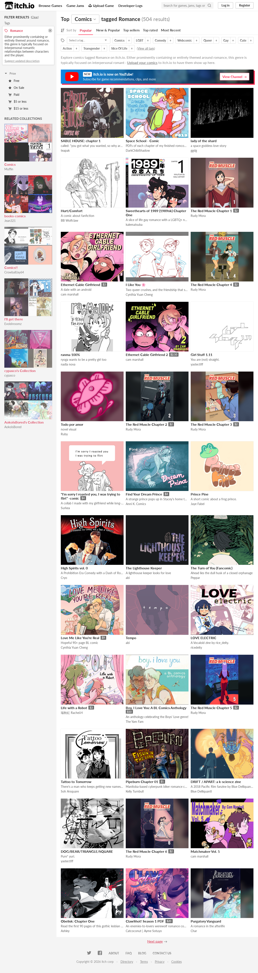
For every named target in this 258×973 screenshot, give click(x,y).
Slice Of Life (119, 48)
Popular (86, 30)
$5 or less (17, 101)
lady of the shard (204, 141)
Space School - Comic (142, 141)
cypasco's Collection (20, 371)
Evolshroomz (13, 324)
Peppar (195, 578)
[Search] (209, 5)
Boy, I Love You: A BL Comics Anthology (156, 708)
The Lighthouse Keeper (144, 568)
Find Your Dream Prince (144, 494)
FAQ (129, 953)
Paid (13, 94)
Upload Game (101, 5)
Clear (34, 17)
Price (10, 73)
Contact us (162, 953)
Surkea (65, 508)
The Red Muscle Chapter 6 (146, 851)
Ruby (64, 434)
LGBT (139, 40)
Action (67, 48)
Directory (127, 961)
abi (128, 578)
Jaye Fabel (197, 504)
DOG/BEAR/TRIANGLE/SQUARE (87, 851)
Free (13, 81)
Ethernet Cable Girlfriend (80, 285)
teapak (65, 150)
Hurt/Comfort (72, 211)
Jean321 (10, 221)
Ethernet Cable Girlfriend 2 (147, 354)
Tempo (131, 638)
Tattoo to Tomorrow (76, 782)
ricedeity (196, 647)
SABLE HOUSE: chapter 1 (81, 141)
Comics (10, 164)
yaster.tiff (197, 364)
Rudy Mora (198, 216)
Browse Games (50, 5)
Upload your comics (142, 62)
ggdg (194, 150)
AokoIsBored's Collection (24, 422)
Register (244, 5)
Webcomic (184, 40)
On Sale (16, 87)
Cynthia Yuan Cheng (139, 294)
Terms (144, 961)
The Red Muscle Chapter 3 (211, 424)
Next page (155, 941)
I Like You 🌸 (136, 285)
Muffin (8, 169)
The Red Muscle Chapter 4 (211, 285)
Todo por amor (72, 424)
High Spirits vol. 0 (74, 568)
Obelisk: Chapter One (78, 921)
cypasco (9, 375)
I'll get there (13, 319)
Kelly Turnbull (135, 791)
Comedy (160, 40)
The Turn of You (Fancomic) (211, 568)
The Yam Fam (135, 721)
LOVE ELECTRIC (203, 638)
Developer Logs (130, 5)
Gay (225, 40)
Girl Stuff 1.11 (201, 354)
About (114, 953)
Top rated (150, 30)
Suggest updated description (22, 61)
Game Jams (75, 5)
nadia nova (68, 364)
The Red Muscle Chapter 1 (211, 211)
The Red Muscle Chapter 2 (146, 424)
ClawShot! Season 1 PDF (145, 921)
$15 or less (18, 108)
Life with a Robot (74, 708)
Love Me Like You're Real (80, 638)
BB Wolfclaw (69, 220)
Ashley (65, 931)
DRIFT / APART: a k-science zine (216, 782)
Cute (243, 40)
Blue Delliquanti (201, 791)
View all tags (146, 48)
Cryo (64, 578)
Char (194, 931)
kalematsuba (134, 224)
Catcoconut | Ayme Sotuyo (144, 931)
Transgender (91, 48)
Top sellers (131, 30)
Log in (226, 5)
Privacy (159, 961)
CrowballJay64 (14, 272)
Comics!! (11, 267)
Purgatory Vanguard (206, 921)
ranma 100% (70, 354)
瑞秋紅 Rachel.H (72, 713)
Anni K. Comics (136, 504)
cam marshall (69, 294)
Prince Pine (199, 494)
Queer (207, 40)
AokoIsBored (13, 427)
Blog (142, 953)
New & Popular (108, 30)
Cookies (176, 961)
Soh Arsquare (70, 791)
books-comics (15, 216)
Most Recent (171, 30)
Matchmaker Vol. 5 (205, 851)
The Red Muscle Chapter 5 (211, 708)
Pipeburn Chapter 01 (142, 782)
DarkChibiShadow (138, 150)
